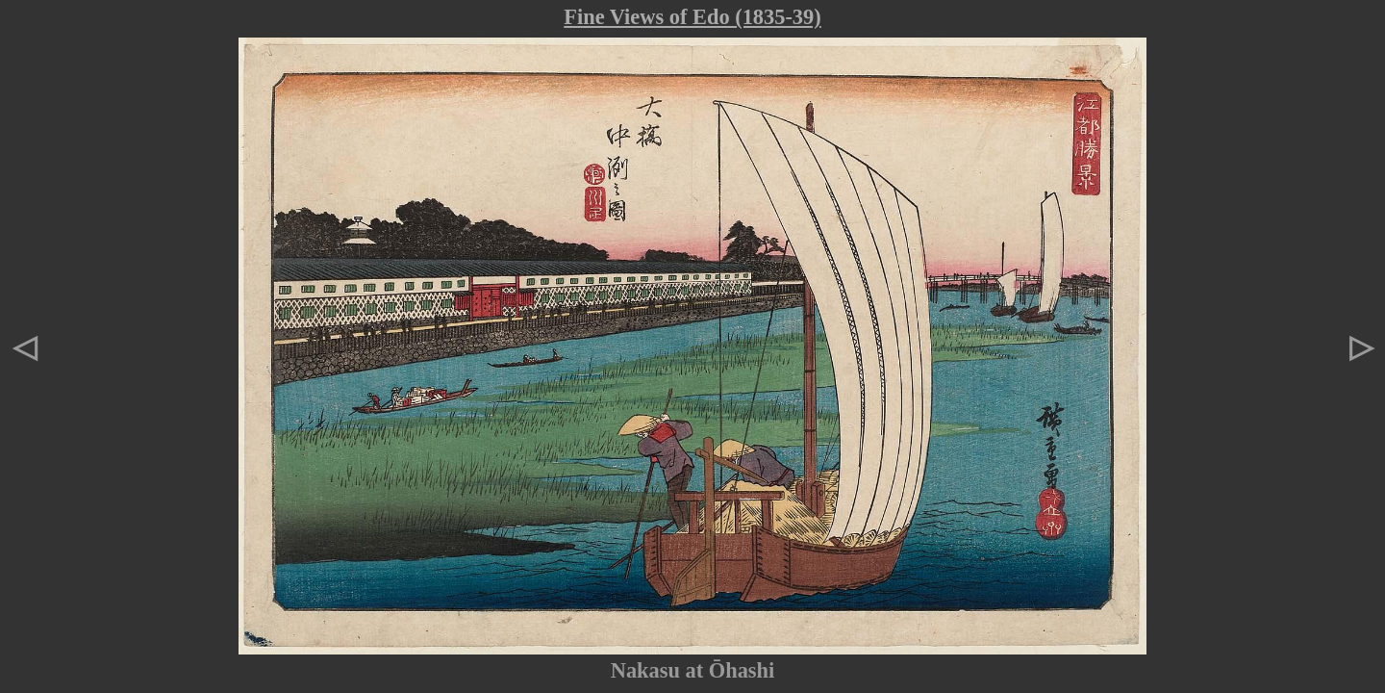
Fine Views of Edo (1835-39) (692, 17)
